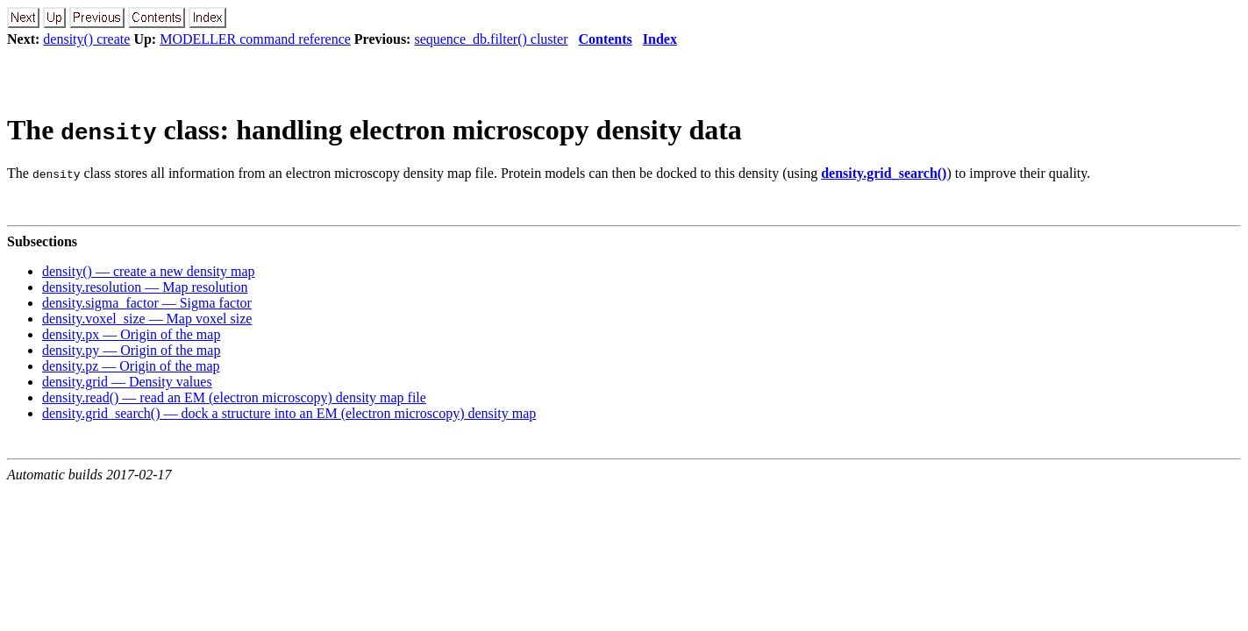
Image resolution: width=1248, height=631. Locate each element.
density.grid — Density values (127, 381)
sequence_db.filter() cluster (490, 39)
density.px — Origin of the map (131, 334)
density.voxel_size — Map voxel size (147, 318)
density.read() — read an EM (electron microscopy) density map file (234, 397)
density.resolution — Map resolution (145, 287)
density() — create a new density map (148, 271)
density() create (86, 39)
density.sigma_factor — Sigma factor (147, 302)
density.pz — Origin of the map (130, 365)
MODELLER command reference (255, 39)
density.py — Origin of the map (131, 350)
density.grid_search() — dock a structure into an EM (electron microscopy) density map (289, 413)
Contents (604, 39)
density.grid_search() (883, 173)
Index (660, 39)
